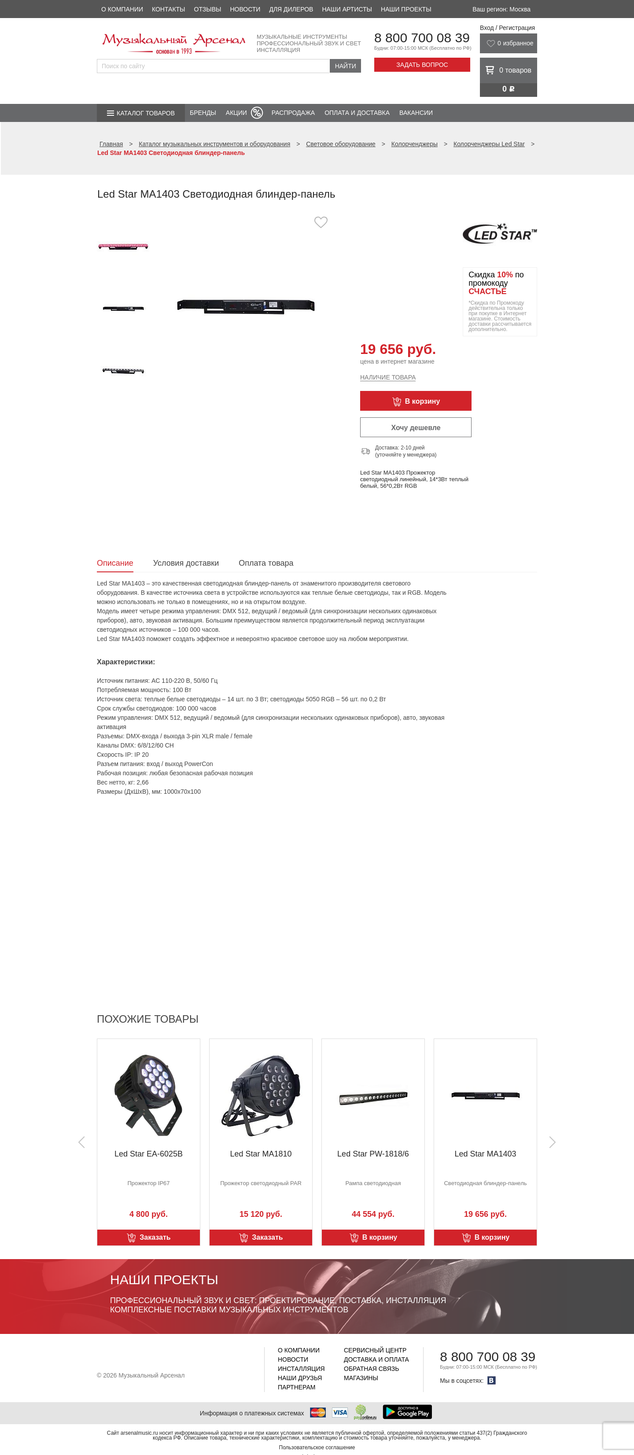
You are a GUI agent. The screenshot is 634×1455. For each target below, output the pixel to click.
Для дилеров (291, 9)
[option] (245, 306)
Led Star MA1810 (260, 1153)
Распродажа (293, 112)
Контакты (168, 9)
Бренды (203, 112)
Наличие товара (388, 377)
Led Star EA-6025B (148, 1153)
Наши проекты (406, 9)
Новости (245, 9)
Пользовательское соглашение (317, 1447)
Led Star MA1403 (485, 1153)
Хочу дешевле (415, 427)
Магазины (361, 1377)
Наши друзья (300, 1377)
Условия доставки (186, 563)
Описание (115, 563)
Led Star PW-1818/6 (373, 1153)
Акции (236, 112)
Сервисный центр (375, 1350)
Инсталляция (301, 1368)
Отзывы (207, 9)
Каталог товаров (146, 113)
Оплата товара (266, 563)
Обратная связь (371, 1368)
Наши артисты (347, 9)
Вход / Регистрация (507, 27)
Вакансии (416, 112)
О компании (122, 9)
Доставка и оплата (376, 1359)
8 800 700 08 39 (422, 37)
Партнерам (297, 1387)
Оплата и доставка (357, 112)
